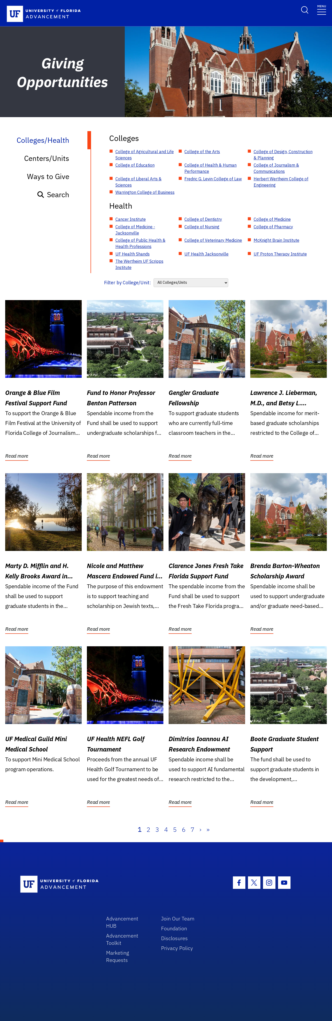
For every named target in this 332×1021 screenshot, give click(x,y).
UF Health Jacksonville (206, 254)
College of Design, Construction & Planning (283, 154)
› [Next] (200, 829)
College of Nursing (201, 226)
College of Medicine (272, 219)
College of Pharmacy (273, 226)
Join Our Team (178, 918)
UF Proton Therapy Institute (280, 254)
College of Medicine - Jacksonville (135, 230)
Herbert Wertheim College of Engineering (281, 182)
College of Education (135, 165)
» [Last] (208, 829)
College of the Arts (202, 151)
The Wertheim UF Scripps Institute (139, 264)
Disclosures (174, 938)
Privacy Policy (177, 948)
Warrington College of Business (145, 192)
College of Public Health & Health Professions (140, 243)
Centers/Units (46, 158)
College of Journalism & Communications (276, 168)
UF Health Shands (132, 254)
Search (53, 194)
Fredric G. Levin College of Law (213, 178)
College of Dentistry (203, 219)
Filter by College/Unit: (127, 283)
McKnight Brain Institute (276, 240)
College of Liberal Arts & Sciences (138, 182)
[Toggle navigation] (322, 9)
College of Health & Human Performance (210, 168)
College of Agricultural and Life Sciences (144, 154)
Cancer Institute (130, 219)
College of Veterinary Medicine (213, 240)
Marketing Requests (117, 956)
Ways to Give (48, 176)
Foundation (174, 928)
